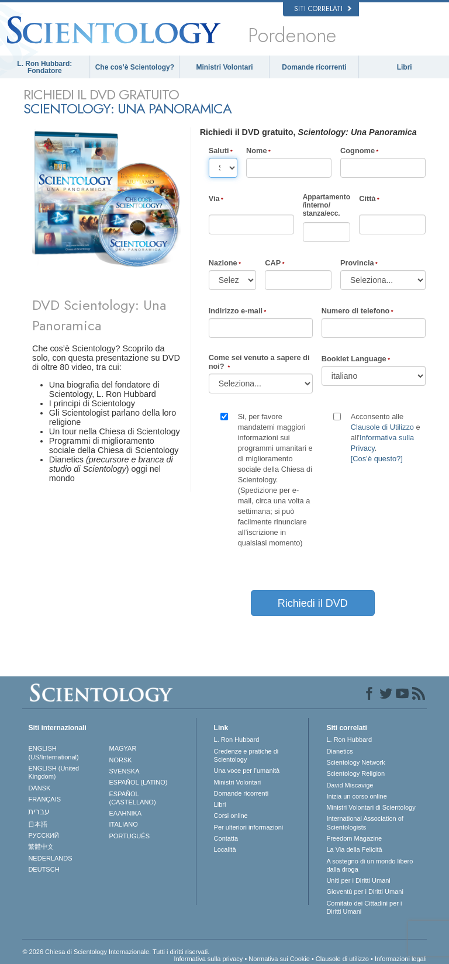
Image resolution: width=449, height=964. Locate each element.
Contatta (226, 838)
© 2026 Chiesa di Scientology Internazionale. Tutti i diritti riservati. (115, 951)
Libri (404, 67)
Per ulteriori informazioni (249, 827)
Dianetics (339, 751)
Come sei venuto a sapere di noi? (259, 362)
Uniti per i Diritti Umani (358, 880)
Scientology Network (355, 762)
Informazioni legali (401, 958)
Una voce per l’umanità (247, 770)
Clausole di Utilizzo (382, 427)
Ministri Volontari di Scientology (370, 807)
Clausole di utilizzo (342, 958)
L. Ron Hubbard (237, 739)
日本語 (37, 824)
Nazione (223, 262)
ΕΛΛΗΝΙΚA (125, 813)
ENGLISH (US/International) (53, 752)
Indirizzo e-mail (236, 310)
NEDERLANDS (50, 858)
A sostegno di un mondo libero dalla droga (369, 865)
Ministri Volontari (224, 67)
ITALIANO (123, 824)
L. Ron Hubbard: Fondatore (44, 67)
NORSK (120, 759)
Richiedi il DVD (313, 603)
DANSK (39, 788)
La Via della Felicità (354, 849)
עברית (39, 811)
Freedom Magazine (354, 838)
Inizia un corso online (356, 796)
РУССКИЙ (43, 835)
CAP (273, 262)
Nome (256, 150)
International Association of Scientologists (364, 822)
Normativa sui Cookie (279, 958)
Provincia (357, 262)
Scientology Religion (355, 773)
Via (214, 198)
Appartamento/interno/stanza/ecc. (326, 205)
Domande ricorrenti (314, 67)
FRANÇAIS (44, 799)
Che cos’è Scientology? (134, 67)
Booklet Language (354, 358)
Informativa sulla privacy (208, 958)
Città (367, 198)
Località (225, 849)
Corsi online (231, 815)
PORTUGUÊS (129, 835)
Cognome (357, 150)
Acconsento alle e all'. (385, 437)
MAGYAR (123, 748)
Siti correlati (322, 9)
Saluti (219, 150)
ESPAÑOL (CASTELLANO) (132, 798)
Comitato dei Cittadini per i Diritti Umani (364, 907)
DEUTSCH (43, 869)
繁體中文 (41, 846)
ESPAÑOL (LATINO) (138, 782)
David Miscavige (349, 785)
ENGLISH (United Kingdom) (53, 772)
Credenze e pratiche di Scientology (246, 755)
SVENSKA (124, 771)
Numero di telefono (356, 310)
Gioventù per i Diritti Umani (364, 891)
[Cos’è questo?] (377, 458)
